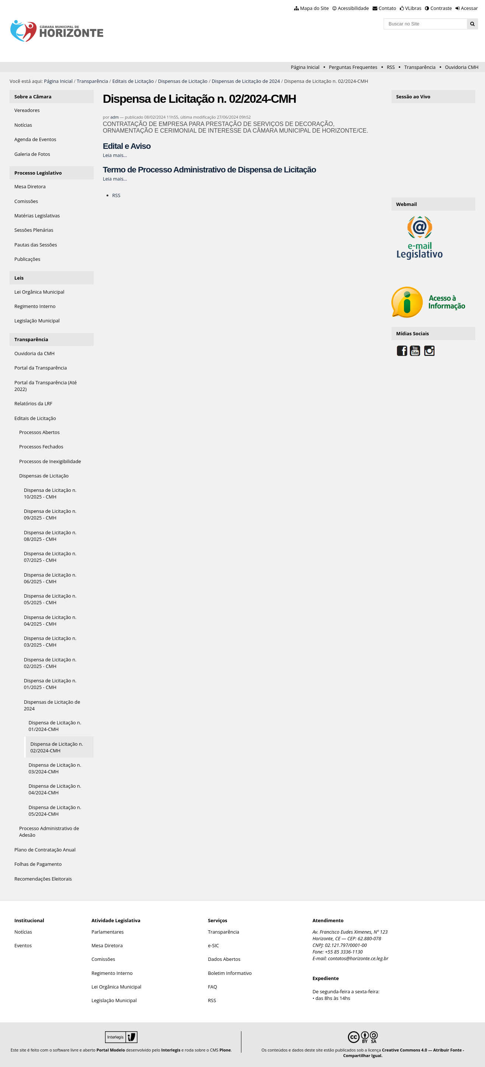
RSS (391, 67)
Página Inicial (305, 67)
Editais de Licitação (133, 81)
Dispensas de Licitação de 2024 (246, 81)
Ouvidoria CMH (462, 67)
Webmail (406, 204)
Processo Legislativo (38, 172)
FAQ (212, 986)
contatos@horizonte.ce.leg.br (358, 958)
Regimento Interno (112, 973)
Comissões (103, 959)
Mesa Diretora (107, 945)
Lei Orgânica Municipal (116, 986)
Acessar (469, 8)
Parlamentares (107, 931)
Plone (225, 1050)
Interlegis (170, 1050)
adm (114, 117)
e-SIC (213, 945)
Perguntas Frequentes (353, 67)
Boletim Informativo (230, 973)
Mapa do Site (314, 8)
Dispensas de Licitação (182, 81)
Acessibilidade (353, 8)
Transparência (420, 67)
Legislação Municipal (114, 1000)
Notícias (23, 931)
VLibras (413, 8)
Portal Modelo (111, 1050)
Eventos (23, 945)
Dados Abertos (224, 959)
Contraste (441, 8)
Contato (388, 8)
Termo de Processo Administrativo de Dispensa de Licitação (209, 169)
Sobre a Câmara (33, 96)
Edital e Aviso (127, 146)
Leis (19, 277)
